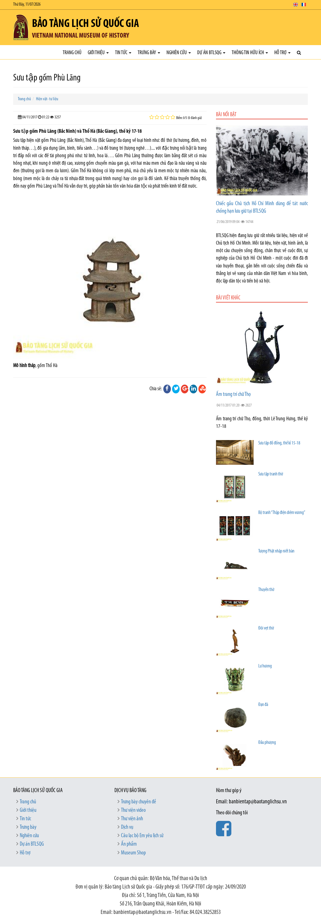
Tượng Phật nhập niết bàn (276, 551)
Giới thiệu (98, 52)
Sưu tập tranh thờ (270, 474)
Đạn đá (263, 705)
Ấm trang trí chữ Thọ (233, 394)
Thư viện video (133, 810)
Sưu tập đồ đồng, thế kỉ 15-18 (279, 443)
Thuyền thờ (266, 590)
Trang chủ (72, 52)
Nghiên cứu (178, 52)
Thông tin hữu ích (250, 52)
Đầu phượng (267, 742)
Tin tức (123, 52)
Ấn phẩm (129, 844)
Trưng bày (149, 52)
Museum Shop (133, 853)
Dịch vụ (127, 827)
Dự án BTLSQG (211, 52)
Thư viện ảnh (132, 819)
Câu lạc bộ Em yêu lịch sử (142, 836)
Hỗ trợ (282, 52)
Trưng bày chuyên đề (138, 802)
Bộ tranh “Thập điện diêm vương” (281, 513)
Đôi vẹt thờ (266, 628)
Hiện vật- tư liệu (47, 99)
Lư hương (265, 666)
